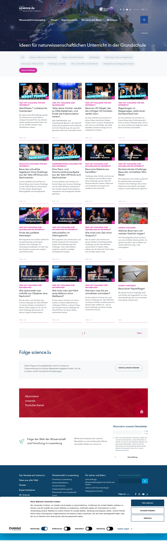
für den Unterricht (33, 167)
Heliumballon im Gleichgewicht (61, 236)
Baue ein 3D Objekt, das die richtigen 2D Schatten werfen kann (98, 113)
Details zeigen (123, 536)
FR (146, 9)
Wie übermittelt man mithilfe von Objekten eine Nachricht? (33, 296)
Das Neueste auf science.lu (32, 476)
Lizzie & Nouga (91, 481)
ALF (24, 140)
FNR (20, 140)
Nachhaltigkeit (99, 58)
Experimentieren (69, 20)
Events (54, 497)
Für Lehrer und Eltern (92, 20)
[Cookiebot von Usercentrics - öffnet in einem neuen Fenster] (15, 536)
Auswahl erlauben (147, 518)
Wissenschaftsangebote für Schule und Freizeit (99, 485)
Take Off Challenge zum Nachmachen (63, 106)
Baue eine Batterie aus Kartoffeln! (97, 173)
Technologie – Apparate (59, 65)
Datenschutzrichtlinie (122, 451)
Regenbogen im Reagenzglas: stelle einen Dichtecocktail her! (131, 113)
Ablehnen (148, 526)
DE (143, 9)
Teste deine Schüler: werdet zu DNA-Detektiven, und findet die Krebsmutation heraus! (66, 114)
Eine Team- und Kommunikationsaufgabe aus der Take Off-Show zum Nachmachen (66, 175)
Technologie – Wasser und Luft (32, 65)
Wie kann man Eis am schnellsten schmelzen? (97, 294)
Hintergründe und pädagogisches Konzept (125, 65)
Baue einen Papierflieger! (131, 291)
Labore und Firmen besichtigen (97, 489)
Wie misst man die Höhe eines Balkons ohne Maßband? (65, 296)
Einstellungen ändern (128, 370)
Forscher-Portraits (58, 487)
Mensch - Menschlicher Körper (76, 58)
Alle (22, 58)
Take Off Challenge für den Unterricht (32, 106)
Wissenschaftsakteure (60, 484)
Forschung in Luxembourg (62, 481)
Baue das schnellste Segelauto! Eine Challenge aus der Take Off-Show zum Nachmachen (33, 175)
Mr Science (112, 20)
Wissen (54, 20)
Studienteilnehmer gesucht (62, 490)
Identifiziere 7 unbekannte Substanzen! (33, 112)
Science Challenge (127, 230)
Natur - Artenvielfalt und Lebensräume (89, 65)
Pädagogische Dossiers (94, 492)
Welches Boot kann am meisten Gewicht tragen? (131, 235)
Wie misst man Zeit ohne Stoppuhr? (98, 236)
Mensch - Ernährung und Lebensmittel (45, 58)
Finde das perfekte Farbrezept (29, 236)
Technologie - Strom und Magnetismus (125, 58)
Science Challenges (28, 72)
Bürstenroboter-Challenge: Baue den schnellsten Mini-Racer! (132, 174)
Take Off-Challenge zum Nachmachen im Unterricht (98, 167)
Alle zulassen (147, 511)
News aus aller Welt (28, 481)
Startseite (144, 33)
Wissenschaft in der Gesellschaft (64, 493)
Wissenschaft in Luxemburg (33, 20)
